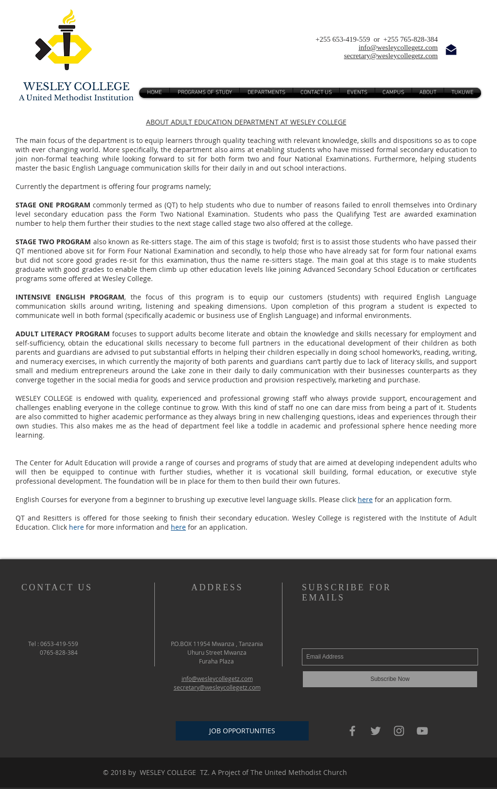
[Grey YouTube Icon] (422, 731)
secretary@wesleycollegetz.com (391, 56)
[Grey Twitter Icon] (375, 731)
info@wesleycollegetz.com (398, 47)
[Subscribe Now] (390, 679)
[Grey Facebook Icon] (352, 731)
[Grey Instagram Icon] (399, 731)
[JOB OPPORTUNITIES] (242, 731)
